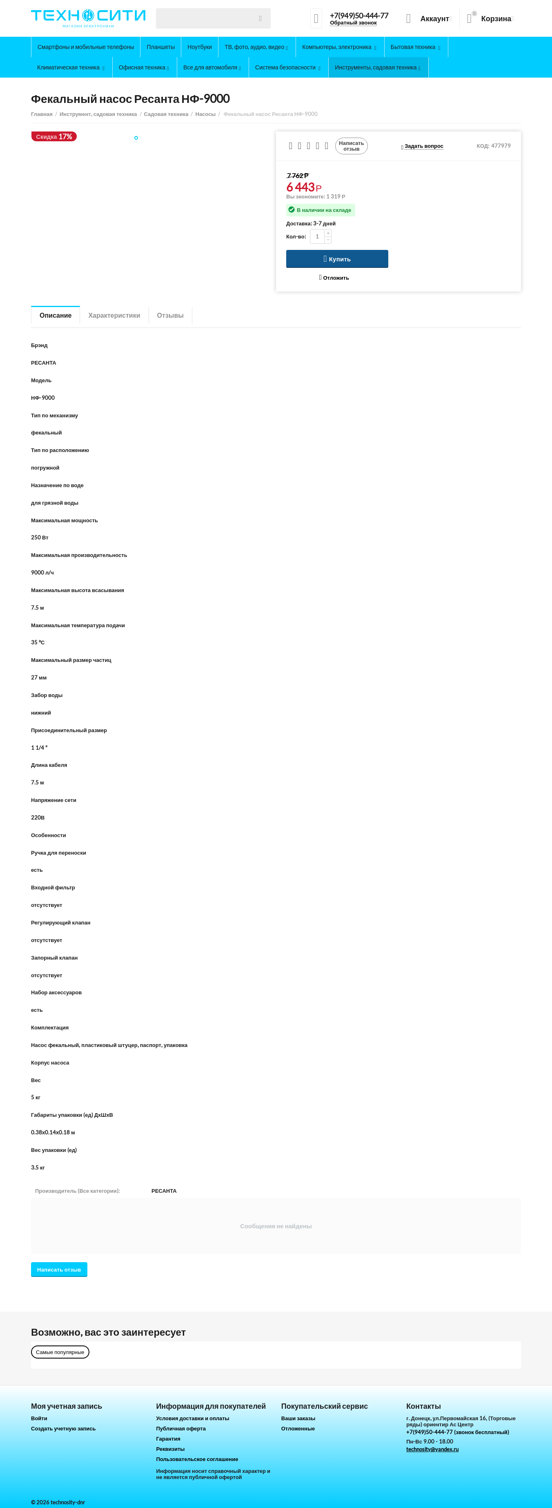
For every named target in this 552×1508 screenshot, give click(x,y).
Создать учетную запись (63, 1428)
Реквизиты (170, 1449)
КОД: (483, 146)
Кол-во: (296, 236)
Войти (39, 1418)
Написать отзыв (351, 146)
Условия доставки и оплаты (192, 1418)
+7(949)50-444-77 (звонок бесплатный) (457, 1432)
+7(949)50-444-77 (359, 15)
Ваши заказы (298, 1418)
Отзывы (170, 315)
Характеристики (114, 315)
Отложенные (298, 1428)
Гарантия (168, 1438)
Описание (55, 315)
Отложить (334, 277)
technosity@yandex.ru (432, 1449)
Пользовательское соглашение (197, 1459)
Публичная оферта (181, 1428)
